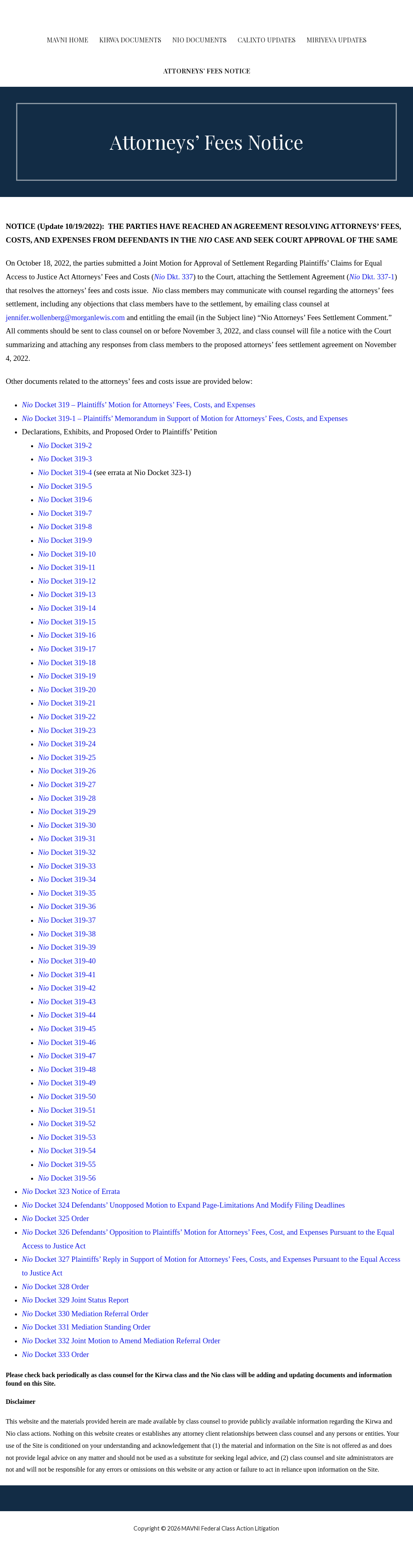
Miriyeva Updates (337, 40)
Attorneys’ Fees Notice (206, 71)
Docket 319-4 (65, 472)
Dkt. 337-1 (371, 276)
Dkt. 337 (173, 276)
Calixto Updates (267, 40)
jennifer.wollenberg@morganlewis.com (65, 317)
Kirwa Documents (130, 40)
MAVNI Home (67, 40)
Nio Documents (199, 40)
